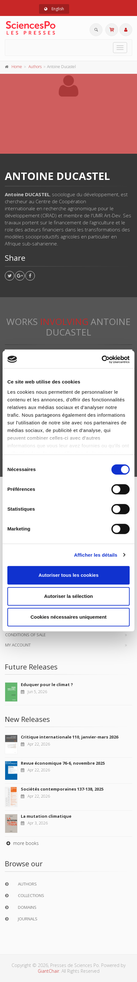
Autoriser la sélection (68, 596)
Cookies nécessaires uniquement (68, 617)
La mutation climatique (46, 816)
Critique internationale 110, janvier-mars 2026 (69, 737)
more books (22, 843)
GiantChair (48, 971)
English (54, 9)
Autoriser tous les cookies (68, 575)
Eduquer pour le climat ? (47, 684)
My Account (18, 645)
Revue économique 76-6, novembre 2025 (63, 763)
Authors (35, 66)
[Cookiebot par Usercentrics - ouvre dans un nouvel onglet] (102, 359)
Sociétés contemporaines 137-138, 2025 (62, 789)
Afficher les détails (95, 555)
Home (17, 66)
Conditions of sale (25, 635)
